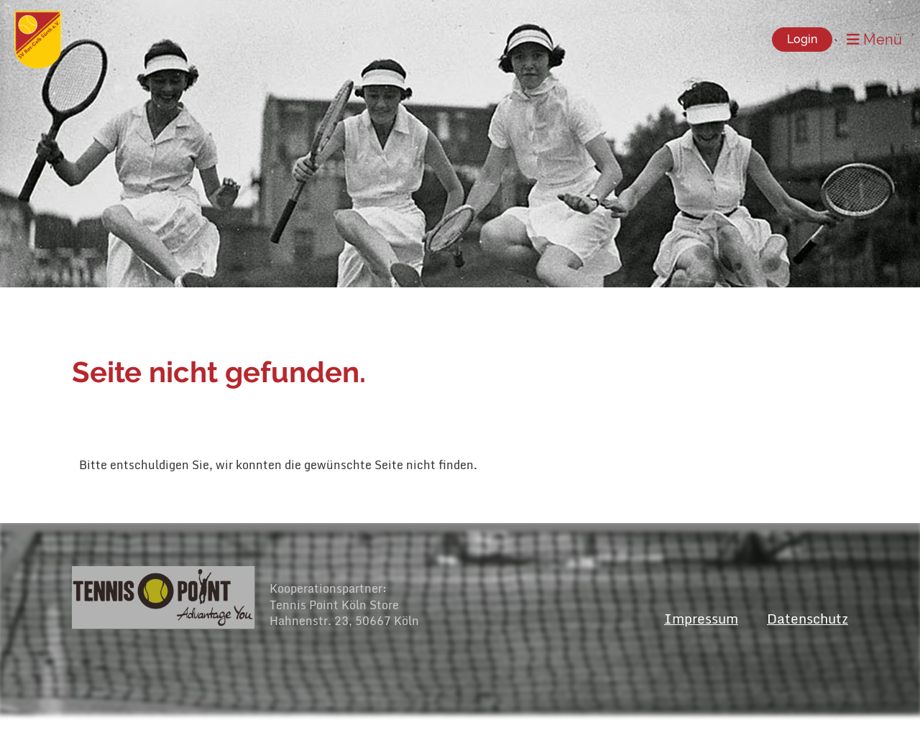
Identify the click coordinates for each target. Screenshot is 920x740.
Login (802, 39)
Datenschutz (807, 618)
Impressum (701, 618)
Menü (874, 39)
